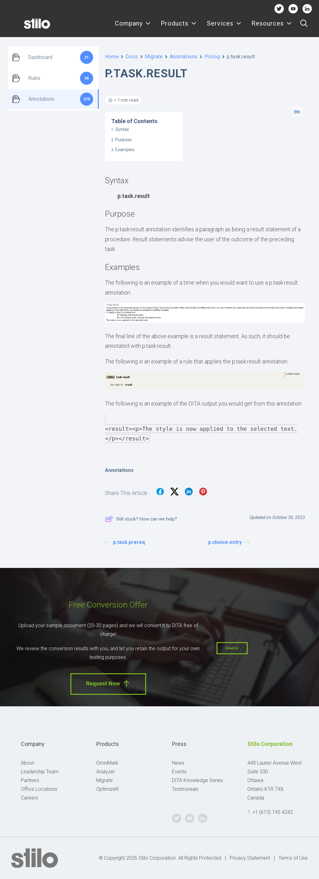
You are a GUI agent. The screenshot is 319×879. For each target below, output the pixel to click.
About (27, 763)
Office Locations (39, 789)
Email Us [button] (232, 648)
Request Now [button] (108, 684)
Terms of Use (293, 858)
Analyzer (105, 772)
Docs (132, 57)
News (178, 763)
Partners (30, 780)
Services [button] (224, 27)
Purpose (123, 139)
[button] (304, 27)
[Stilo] (27, 27)
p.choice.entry (229, 542)
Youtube (293, 8)
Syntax (122, 129)
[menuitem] (133, 27)
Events (179, 772)
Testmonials (185, 789)
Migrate (154, 57)
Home (112, 57)
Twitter (279, 8)
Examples (125, 149)
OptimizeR (107, 789)
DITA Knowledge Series (197, 780)
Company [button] (133, 27)
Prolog (212, 57)
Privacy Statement (250, 858)
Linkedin (307, 8)
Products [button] (179, 27)
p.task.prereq (125, 542)
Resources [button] (271, 27)
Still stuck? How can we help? (141, 519)
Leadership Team (40, 772)
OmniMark (107, 763)
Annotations (184, 57)
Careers (29, 798)
